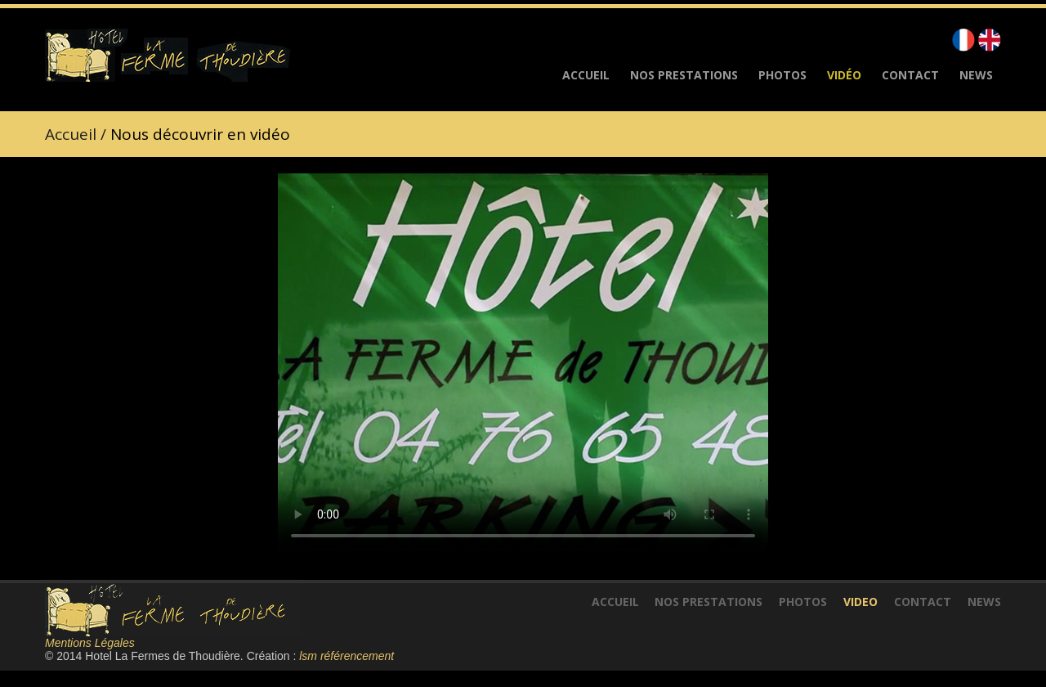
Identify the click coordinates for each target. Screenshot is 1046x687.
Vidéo (844, 75)
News (976, 75)
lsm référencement (346, 655)
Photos (782, 75)
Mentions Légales (90, 642)
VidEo (860, 601)
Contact (910, 75)
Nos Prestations (684, 75)
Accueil (586, 75)
